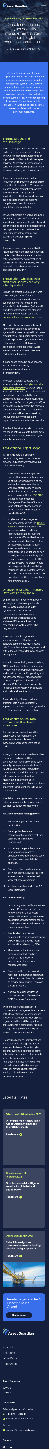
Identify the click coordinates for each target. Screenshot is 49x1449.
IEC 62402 (37, 495)
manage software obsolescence (19, 317)
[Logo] (15, 4)
